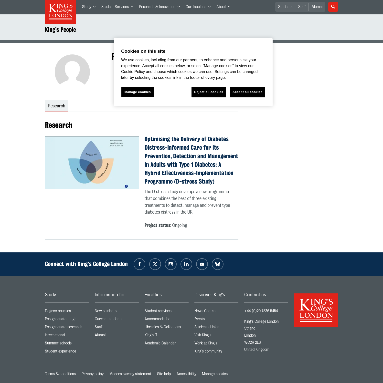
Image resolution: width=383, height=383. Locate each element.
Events (216, 320)
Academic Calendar (167, 344)
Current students (117, 320)
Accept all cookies (248, 92)
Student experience (67, 352)
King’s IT (167, 336)
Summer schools (67, 344)
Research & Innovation (161, 8)
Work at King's (216, 344)
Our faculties (199, 8)
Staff (302, 7)
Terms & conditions (60, 374)
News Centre (216, 312)
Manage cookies (215, 374)
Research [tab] (56, 106)
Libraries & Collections (167, 328)
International (67, 336)
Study (90, 8)
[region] (193, 72)
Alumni (317, 7)
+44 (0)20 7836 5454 (261, 311)
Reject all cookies (208, 92)
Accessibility (186, 374)
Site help (164, 374)
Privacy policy (93, 374)
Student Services (118, 8)
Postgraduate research (67, 328)
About (224, 8)
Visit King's (216, 336)
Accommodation (167, 320)
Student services (167, 312)
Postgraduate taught (67, 320)
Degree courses (67, 312)
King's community (216, 352)
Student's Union (216, 328)
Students (285, 7)
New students (117, 312)
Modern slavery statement (130, 374)
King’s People (60, 29)
